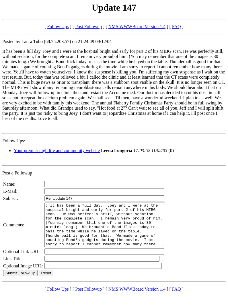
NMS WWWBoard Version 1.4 (136, 26)
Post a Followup (17, 172)
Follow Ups (58, 26)
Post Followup (88, 26)
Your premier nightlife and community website (57, 150)
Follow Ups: (13, 140)
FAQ (176, 26)
